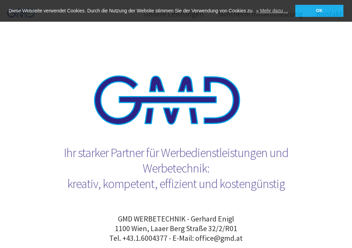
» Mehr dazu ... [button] (272, 10)
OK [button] (319, 10)
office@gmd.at (219, 238)
